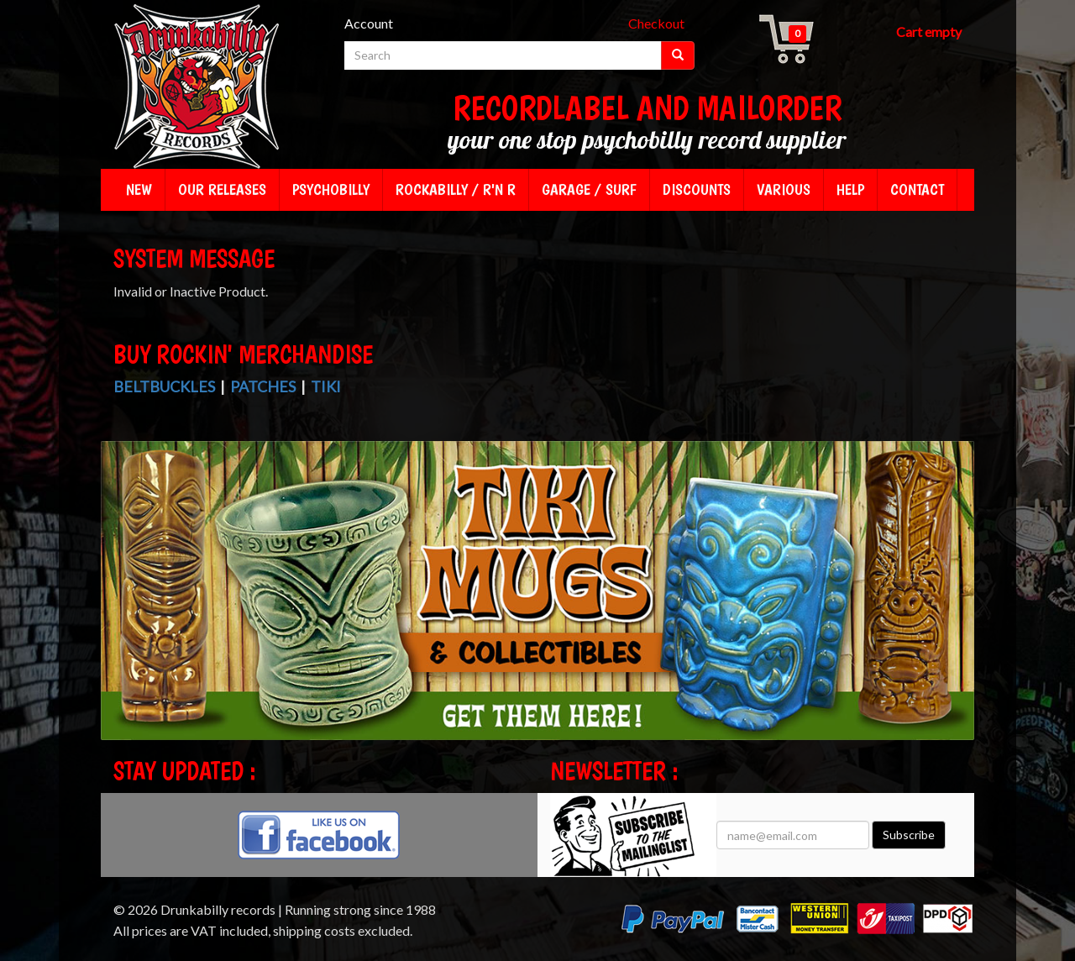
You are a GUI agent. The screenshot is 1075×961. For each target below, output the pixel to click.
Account (368, 23)
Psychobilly (331, 189)
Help (850, 189)
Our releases (222, 189)
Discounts (697, 189)
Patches (263, 386)
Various (783, 189)
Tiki (326, 386)
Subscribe (909, 834)
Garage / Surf (589, 189)
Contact (917, 189)
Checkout (656, 23)
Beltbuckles (164, 386)
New (139, 189)
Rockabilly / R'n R (456, 189)
